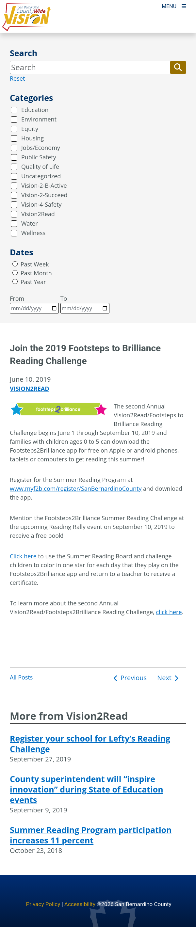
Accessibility (79, 904)
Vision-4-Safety (41, 204)
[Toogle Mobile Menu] (174, 5)
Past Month (36, 273)
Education (35, 110)
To (84, 304)
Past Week (35, 264)
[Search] (90, 67)
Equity (29, 129)
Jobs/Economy (40, 148)
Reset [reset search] (17, 78)
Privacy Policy (43, 904)
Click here (23, 556)
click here (169, 612)
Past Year (33, 282)
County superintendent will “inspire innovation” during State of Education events (86, 789)
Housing (32, 138)
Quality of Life (40, 166)
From (34, 304)
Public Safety (38, 157)
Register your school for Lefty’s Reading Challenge (90, 743)
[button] (178, 67)
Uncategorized (41, 176)
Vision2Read (38, 214)
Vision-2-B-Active (44, 185)
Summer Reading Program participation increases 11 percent (91, 835)
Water (29, 223)
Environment (39, 119)
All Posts (21, 677)
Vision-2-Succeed (44, 195)
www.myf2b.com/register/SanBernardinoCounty (75, 488)
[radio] (15, 263)
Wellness (33, 233)
